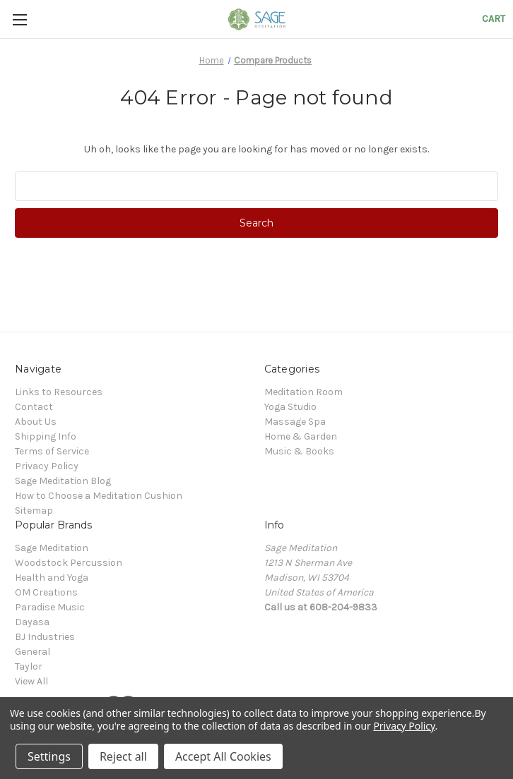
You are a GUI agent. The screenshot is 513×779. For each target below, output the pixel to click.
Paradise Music (50, 607)
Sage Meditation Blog (63, 481)
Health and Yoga (51, 578)
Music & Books (299, 451)
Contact (34, 407)
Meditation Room (303, 392)
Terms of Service (52, 451)
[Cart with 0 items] (493, 18)
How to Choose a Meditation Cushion (98, 496)
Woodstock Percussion (68, 563)
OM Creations (46, 592)
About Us (36, 422)
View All (31, 681)
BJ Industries (45, 637)
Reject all (123, 756)
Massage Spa (295, 422)
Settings (49, 756)
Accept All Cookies (223, 756)
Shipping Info (45, 436)
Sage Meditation (51, 548)
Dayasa (32, 622)
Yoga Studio (290, 407)
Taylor (28, 666)
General (32, 652)
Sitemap (34, 511)
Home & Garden (300, 436)
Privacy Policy (46, 466)
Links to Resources (58, 392)
